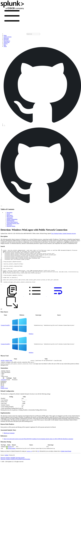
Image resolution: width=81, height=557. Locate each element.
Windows (31, 340)
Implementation (10, 220)
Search (8, 213)
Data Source (10, 215)
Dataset (14, 455)
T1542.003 (3, 386)
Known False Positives (12, 222)
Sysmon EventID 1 (5, 332)
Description (9, 212)
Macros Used (10, 216)
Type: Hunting (54, 233)
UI (38, 458)
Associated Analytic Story (13, 223)
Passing (10, 453)
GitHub (6, 462)
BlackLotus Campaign (9, 439)
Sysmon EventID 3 (5, 350)
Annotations (10, 218)
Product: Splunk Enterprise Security (67, 233)
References (9, 224)
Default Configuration (12, 219)
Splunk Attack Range (66, 458)
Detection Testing (11, 226)
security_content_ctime (6, 367)
